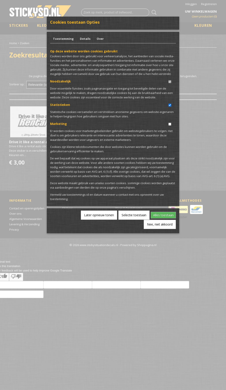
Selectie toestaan (134, 215)
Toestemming (63, 39)
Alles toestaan (163, 215)
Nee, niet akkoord (160, 224)
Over (100, 39)
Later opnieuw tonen (99, 215)
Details (85, 39)
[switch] (169, 81)
